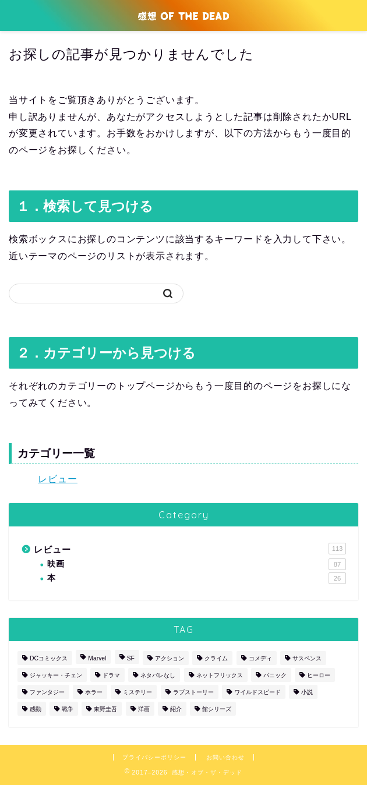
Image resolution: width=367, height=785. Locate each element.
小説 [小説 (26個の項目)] (307, 692)
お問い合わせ (225, 757)
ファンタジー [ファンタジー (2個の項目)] (47, 692)
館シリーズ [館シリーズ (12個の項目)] (216, 709)
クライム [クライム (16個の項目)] (216, 658)
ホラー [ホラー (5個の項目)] (94, 692)
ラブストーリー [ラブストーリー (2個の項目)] (193, 692)
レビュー (57, 479)
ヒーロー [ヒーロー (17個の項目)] (318, 675)
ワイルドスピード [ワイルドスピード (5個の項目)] (257, 692)
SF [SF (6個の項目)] (131, 658)
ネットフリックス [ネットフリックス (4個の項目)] (219, 675)
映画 (196, 564)
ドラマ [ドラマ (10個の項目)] (111, 675)
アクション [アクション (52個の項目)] (169, 658)
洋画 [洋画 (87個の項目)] (144, 709)
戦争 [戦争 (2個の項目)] (67, 709)
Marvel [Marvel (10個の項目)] (97, 658)
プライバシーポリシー (154, 757)
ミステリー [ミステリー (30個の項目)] (137, 692)
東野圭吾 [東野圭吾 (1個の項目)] (105, 709)
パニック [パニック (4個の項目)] (275, 675)
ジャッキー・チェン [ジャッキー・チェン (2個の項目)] (56, 675)
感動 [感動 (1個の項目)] (35, 709)
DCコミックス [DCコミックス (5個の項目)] (49, 658)
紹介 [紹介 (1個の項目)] (176, 709)
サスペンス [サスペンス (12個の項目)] (307, 658)
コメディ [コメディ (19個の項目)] (260, 658)
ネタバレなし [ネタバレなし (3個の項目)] (157, 675)
